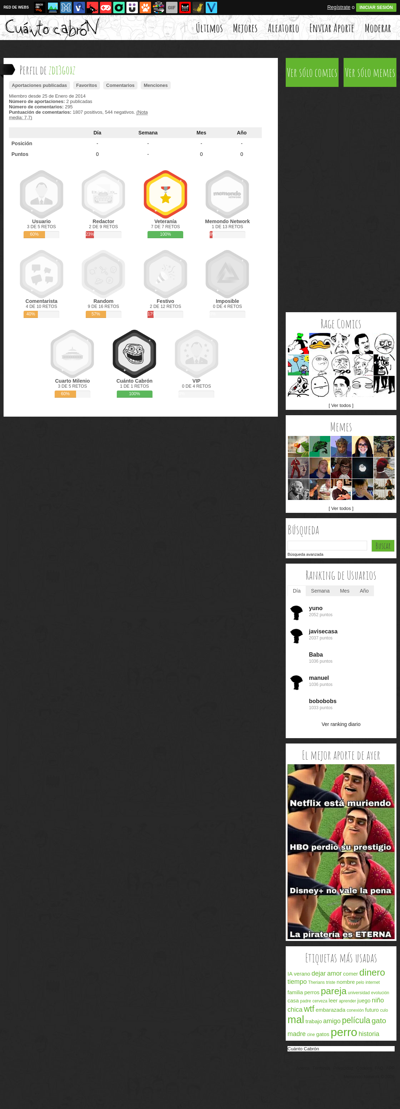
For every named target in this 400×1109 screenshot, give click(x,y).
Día (97, 133)
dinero (372, 972)
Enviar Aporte (331, 27)
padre (305, 1001)
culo (384, 1010)
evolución (380, 992)
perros (312, 992)
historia (369, 1033)
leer (333, 1000)
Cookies (364, 1068)
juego (364, 1000)
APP (390, 1068)
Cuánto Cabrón (303, 1048)
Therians (316, 982)
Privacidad (343, 1068)
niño (378, 1000)
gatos (322, 1034)
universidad (359, 992)
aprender (347, 1001)
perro (344, 1032)
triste (330, 982)
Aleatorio (283, 27)
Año (241, 133)
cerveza (320, 1001)
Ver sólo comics (312, 72)
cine (311, 1034)
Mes (201, 133)
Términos (321, 1068)
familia (295, 992)
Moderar (378, 27)
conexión (355, 1010)
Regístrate (338, 7)
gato (378, 1020)
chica (295, 1009)
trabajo (313, 1021)
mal (296, 1019)
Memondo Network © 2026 (369, 1076)
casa (293, 1000)
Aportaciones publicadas (39, 85)
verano (302, 974)
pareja (333, 991)
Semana (148, 133)
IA (290, 974)
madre (297, 1033)
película (356, 1020)
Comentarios (120, 85)
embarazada (330, 1010)
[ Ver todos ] (341, 405)
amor (334, 973)
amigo (332, 1021)
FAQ (379, 1068)
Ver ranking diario (341, 724)
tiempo (297, 981)
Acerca (302, 1068)
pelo (360, 982)
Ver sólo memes (370, 72)
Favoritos (86, 85)
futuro (372, 1010)
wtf (309, 1009)
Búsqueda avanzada (305, 554)
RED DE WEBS (16, 7)
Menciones (156, 85)
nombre (346, 982)
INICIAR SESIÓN (376, 7)
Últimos (209, 27)
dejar (318, 973)
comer (350, 974)
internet (372, 982)
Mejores (245, 27)
